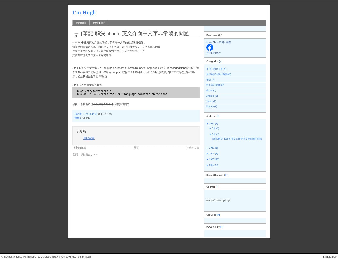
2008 (211, 159)
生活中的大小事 (214, 69)
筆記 (208, 79)
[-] (220, 61)
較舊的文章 (192, 147)
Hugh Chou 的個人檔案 (218, 42)
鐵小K (209, 90)
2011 (211, 123)
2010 (211, 147)
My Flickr (98, 22)
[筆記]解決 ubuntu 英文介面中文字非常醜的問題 (135, 33)
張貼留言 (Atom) (90, 154)
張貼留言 (89, 138)
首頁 (136, 147)
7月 (214, 128)
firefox (209, 101)
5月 (214, 134)
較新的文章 (79, 147)
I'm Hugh (84, 12)
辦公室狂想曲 (213, 85)
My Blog (81, 22)
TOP (334, 256)
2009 (211, 153)
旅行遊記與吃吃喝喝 (217, 74)
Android (210, 95)
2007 (211, 165)
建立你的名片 (213, 53)
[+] (226, 175)
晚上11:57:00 (105, 114)
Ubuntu (86, 117)
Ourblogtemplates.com (53, 256)
